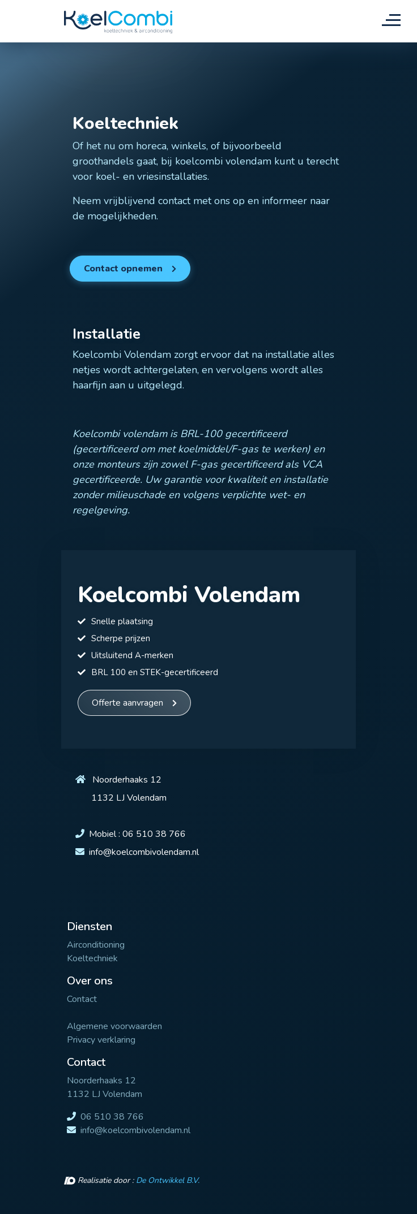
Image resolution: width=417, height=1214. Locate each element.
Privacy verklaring (101, 1040)
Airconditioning (96, 945)
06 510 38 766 (154, 834)
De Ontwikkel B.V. (167, 1180)
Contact (82, 999)
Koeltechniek (92, 958)
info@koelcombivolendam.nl (144, 852)
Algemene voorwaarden (114, 1026)
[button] (130, 269)
